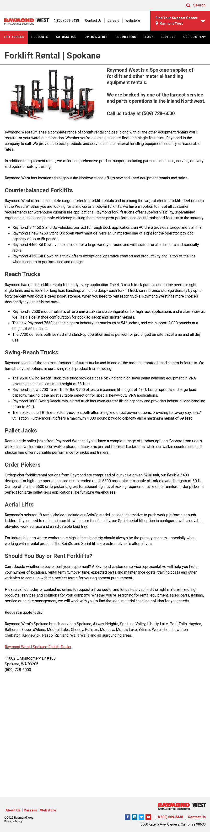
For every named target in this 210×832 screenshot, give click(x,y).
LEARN (149, 41)
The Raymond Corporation (148, 816)
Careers (183, 13)
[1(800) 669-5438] (134, 13)
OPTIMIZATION (96, 41)
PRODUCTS (39, 41)
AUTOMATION (66, 41)
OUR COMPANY (194, 41)
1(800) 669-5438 (170, 817)
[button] (191, 5)
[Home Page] (28, 23)
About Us (13, 810)
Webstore (202, 13)
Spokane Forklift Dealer (52, 651)
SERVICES (168, 41)
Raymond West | (18, 651)
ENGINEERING (125, 41)
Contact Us (163, 13)
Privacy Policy (13, 821)
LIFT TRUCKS (14, 41)
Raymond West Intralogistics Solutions (127, 816)
